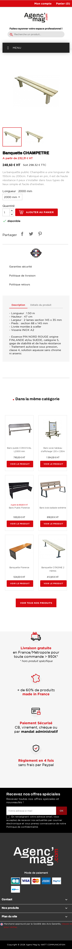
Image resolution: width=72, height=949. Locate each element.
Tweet (30, 234)
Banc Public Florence (19, 507)
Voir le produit (20, 464)
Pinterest (39, 234)
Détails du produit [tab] (42, 305)
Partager (21, 234)
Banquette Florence (19, 567)
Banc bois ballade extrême (53, 507)
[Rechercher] (36, 34)
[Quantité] (6, 212)
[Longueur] (12, 197)
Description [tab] (18, 305)
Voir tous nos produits (36, 603)
